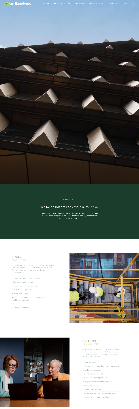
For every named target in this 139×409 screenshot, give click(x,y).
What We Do (57, 3)
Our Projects (116, 3)
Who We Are (44, 3)
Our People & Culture (98, 3)
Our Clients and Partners (75, 3)
